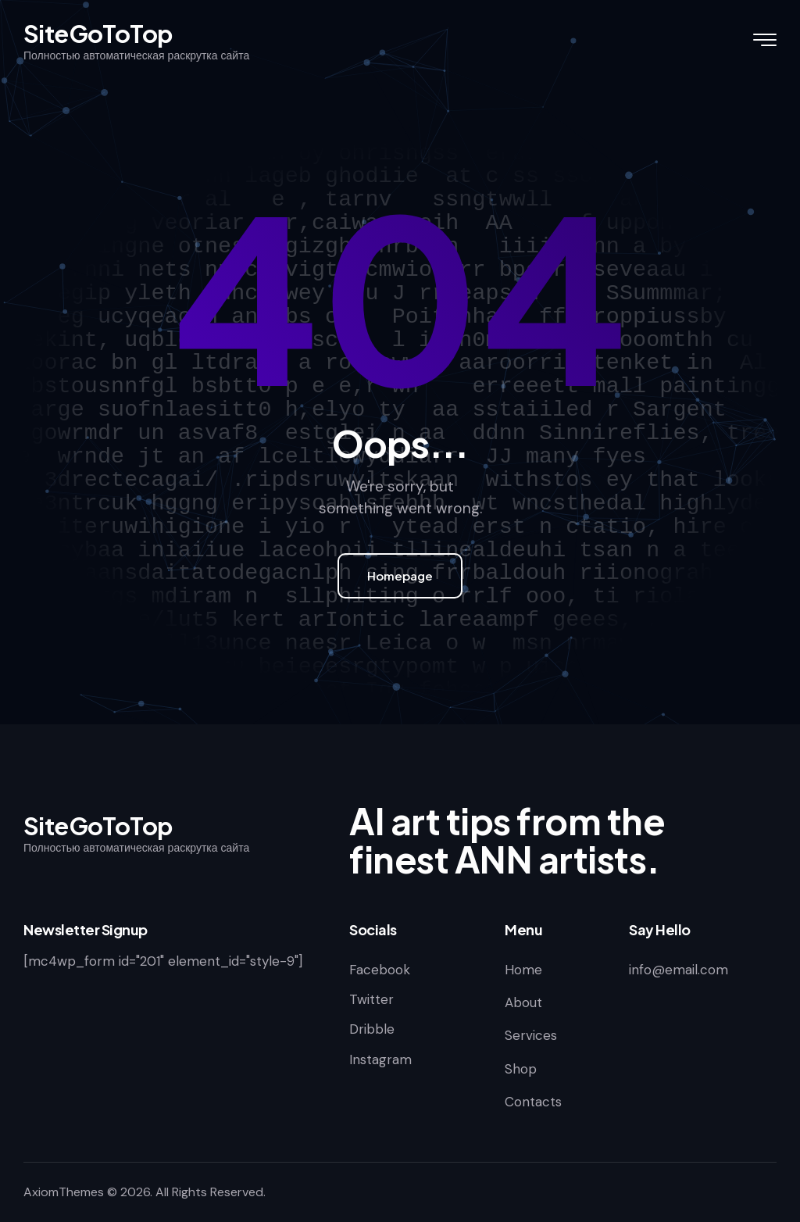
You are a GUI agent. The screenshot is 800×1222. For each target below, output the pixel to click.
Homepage (400, 575)
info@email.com (678, 969)
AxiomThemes (63, 1192)
